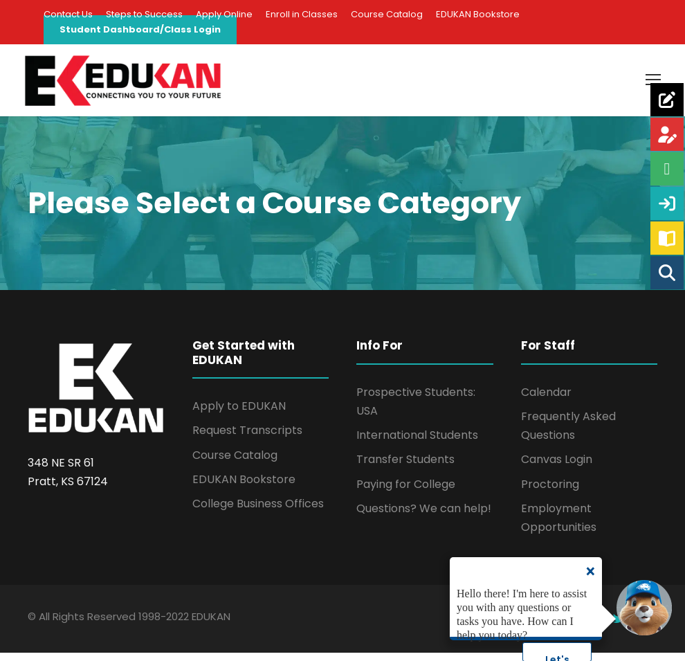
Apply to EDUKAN (239, 414)
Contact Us (68, 14)
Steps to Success (144, 14)
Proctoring (550, 492)
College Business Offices (258, 511)
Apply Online (224, 14)
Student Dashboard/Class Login (140, 29)
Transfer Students (405, 468)
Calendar (546, 400)
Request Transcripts (247, 438)
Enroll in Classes (302, 14)
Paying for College (405, 492)
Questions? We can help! (423, 516)
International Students (417, 443)
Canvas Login (556, 468)
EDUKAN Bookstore (478, 14)
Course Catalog (387, 14)
